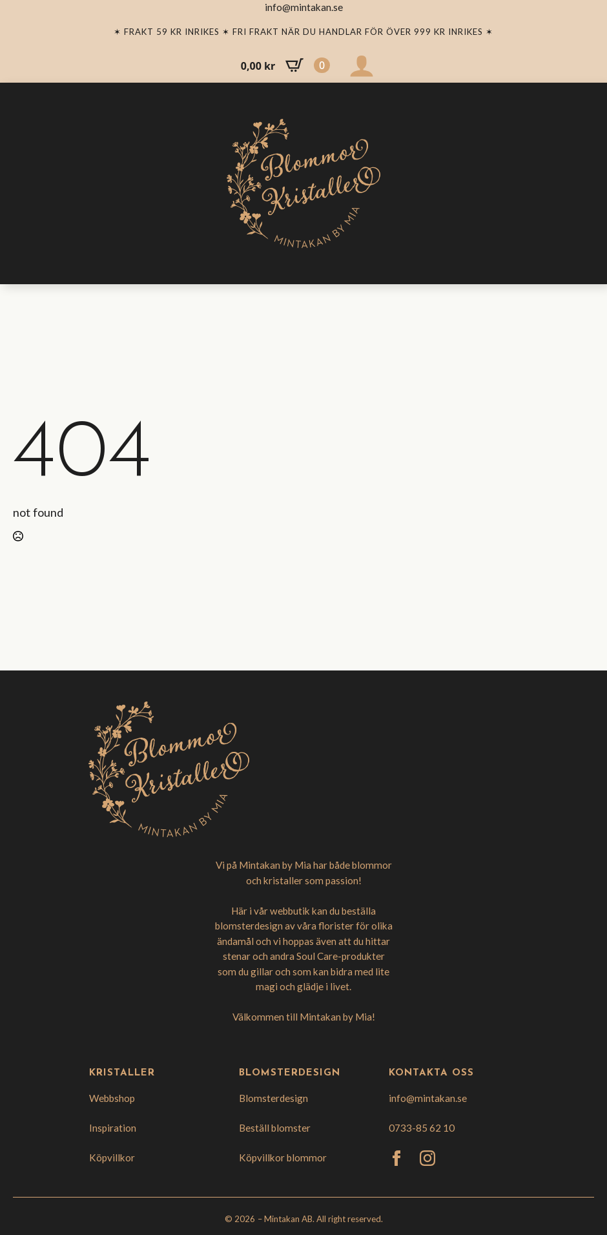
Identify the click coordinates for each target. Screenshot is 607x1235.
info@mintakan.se (428, 1098)
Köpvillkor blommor (283, 1157)
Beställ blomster (275, 1128)
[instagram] (427, 1158)
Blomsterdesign (273, 1098)
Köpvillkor (112, 1157)
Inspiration (112, 1128)
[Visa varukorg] (285, 65)
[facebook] (396, 1158)
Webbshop (112, 1098)
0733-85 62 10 (422, 1128)
